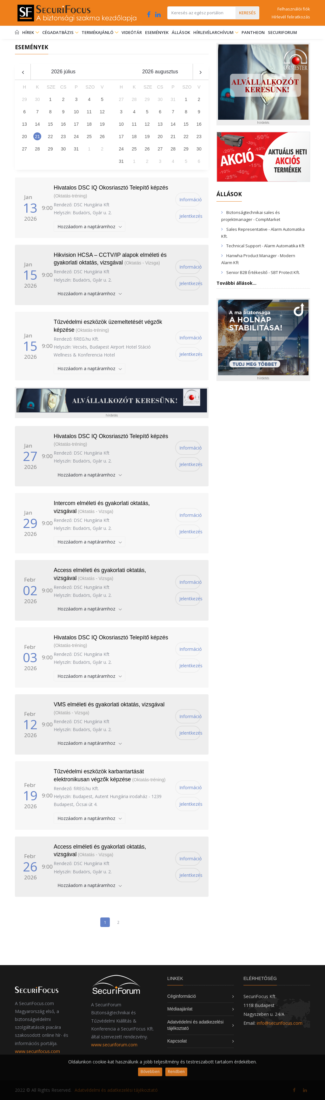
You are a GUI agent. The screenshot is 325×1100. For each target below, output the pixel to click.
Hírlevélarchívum (214, 32)
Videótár (132, 32)
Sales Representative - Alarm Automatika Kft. (263, 232)
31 (76, 148)
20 (24, 136)
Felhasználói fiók (293, 9)
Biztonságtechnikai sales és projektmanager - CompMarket (250, 216)
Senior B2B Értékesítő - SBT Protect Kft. (263, 272)
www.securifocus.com (37, 1051)
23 (63, 136)
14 (37, 124)
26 (102, 136)
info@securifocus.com (279, 1023)
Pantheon (253, 32)
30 (63, 148)
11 (89, 111)
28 (37, 148)
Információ (190, 200)
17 (76, 124)
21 (37, 136)
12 (102, 111)
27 (24, 148)
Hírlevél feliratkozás (291, 17)
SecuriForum (282, 32)
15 (50, 124)
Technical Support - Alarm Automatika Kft (265, 246)
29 (50, 148)
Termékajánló (100, 32)
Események (157, 32)
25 (89, 136)
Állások (181, 32)
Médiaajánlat (179, 1008)
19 (102, 124)
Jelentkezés (190, 216)
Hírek (30, 32)
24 (76, 136)
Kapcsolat (177, 1040)
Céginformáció (181, 996)
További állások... (236, 283)
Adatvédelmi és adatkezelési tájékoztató (116, 1090)
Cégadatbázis (58, 32)
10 (76, 111)
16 (63, 124)
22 (50, 136)
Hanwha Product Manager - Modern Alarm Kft (258, 259)
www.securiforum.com (114, 1045)
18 (89, 124)
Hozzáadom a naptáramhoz (86, 226)
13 (24, 124)
